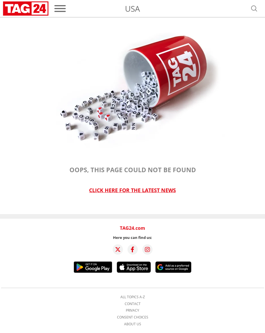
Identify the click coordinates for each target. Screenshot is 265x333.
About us (132, 324)
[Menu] (60, 8)
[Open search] (254, 8)
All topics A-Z (132, 297)
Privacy (132, 310)
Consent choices (132, 317)
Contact (133, 304)
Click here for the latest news (132, 190)
